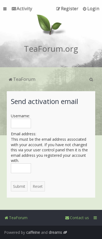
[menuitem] (22, 8)
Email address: (23, 133)
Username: (20, 115)
